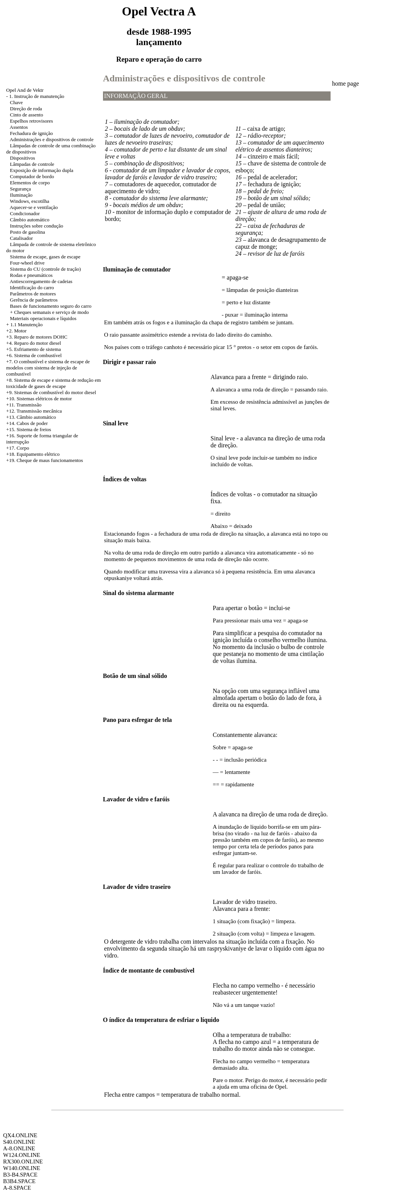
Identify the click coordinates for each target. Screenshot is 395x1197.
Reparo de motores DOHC (40, 337)
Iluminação (21, 195)
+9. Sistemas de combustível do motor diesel (51, 392)
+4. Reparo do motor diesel (33, 343)
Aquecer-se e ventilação (34, 207)
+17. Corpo (17, 448)
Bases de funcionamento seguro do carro (50, 306)
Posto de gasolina (27, 232)
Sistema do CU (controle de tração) (45, 269)
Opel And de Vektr (25, 90)
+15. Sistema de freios (28, 429)
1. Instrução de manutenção (36, 96)
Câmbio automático (29, 220)
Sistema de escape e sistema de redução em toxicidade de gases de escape (53, 383)
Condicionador (25, 213)
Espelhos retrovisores (31, 121)
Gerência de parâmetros (33, 300)
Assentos (19, 127)
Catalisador (21, 238)
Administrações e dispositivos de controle (51, 139)
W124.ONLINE (21, 1155)
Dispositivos (22, 158)
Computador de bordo (32, 176)
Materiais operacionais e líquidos (43, 318)
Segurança (20, 189)
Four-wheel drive (27, 263)
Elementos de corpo (30, 182)
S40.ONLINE (19, 1142)
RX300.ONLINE (23, 1161)
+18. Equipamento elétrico (32, 454)
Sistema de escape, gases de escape (45, 257)
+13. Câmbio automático (31, 417)
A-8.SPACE (17, 1188)
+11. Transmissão (23, 405)
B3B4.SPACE (19, 1181)
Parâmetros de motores (33, 294)
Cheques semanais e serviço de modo (51, 312)
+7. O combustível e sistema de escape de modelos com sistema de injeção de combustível (48, 368)
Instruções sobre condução (36, 226)
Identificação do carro (32, 287)
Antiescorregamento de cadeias (41, 281)
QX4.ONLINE (20, 1135)
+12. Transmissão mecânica (34, 411)
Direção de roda (26, 108)
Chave (16, 102)
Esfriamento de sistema (37, 349)
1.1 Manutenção (26, 324)
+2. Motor (16, 331)
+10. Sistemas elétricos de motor (39, 398)
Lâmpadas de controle (32, 164)
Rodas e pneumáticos (31, 275)
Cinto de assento (26, 115)
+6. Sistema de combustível (34, 355)
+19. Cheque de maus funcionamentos (44, 460)
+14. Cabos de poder (27, 423)
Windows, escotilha (29, 201)
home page (345, 83)
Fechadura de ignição (31, 133)
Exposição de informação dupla (41, 170)
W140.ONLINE (21, 1168)
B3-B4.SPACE (20, 1175)
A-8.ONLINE (19, 1148)
